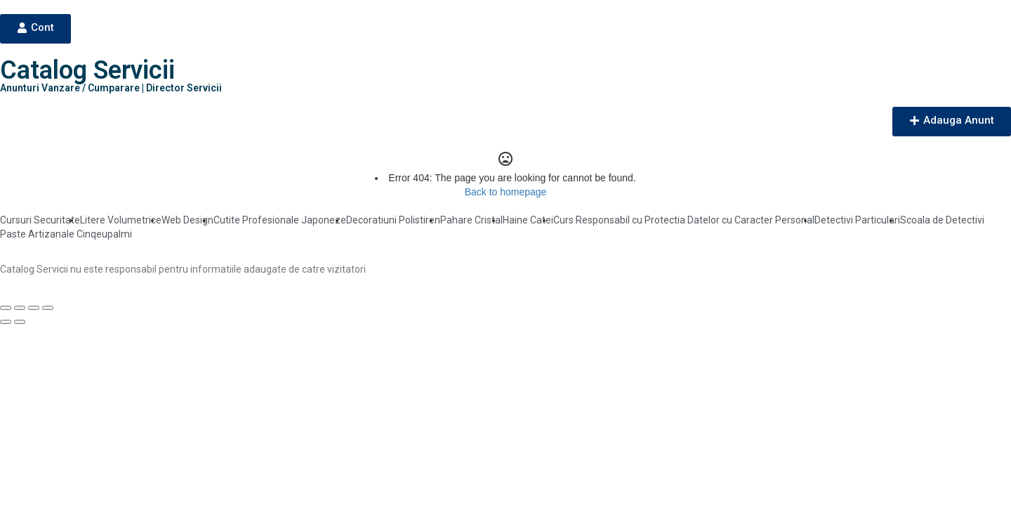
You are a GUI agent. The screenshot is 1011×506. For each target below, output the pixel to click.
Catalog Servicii (87, 70)
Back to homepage (506, 191)
